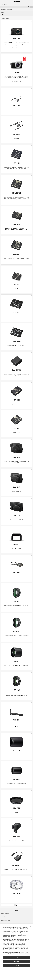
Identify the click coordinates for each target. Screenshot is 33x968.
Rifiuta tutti (16, 961)
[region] (16, 946)
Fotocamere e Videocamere (5, 920)
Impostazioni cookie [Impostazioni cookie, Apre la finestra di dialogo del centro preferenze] (16, 957)
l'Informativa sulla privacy (8, 949)
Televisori (3, 916)
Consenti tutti (16, 965)
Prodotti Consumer (5, 913)
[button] (31, 21)
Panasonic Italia (4, 4)
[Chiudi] (30, 926)
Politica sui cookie (24, 948)
